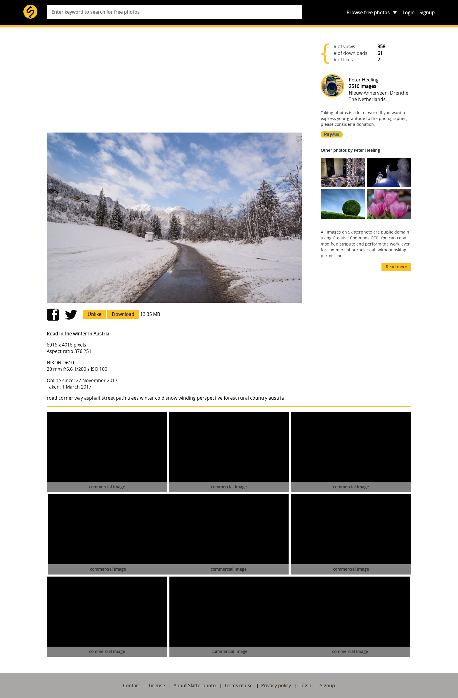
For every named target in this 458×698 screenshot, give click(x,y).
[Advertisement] (174, 82)
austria (276, 398)
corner (65, 398)
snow (171, 398)
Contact (131, 685)
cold (159, 398)
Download (123, 314)
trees (133, 398)
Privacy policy (276, 685)
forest (230, 398)
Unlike (94, 314)
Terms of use (238, 685)
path (121, 398)
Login (408, 12)
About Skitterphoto (195, 685)
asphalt (92, 398)
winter (147, 398)
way (78, 398)
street (108, 398)
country (258, 398)
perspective (210, 398)
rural (243, 398)
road (52, 398)
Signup (427, 12)
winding (187, 398)
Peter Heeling (364, 79)
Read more (396, 266)
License (157, 685)
